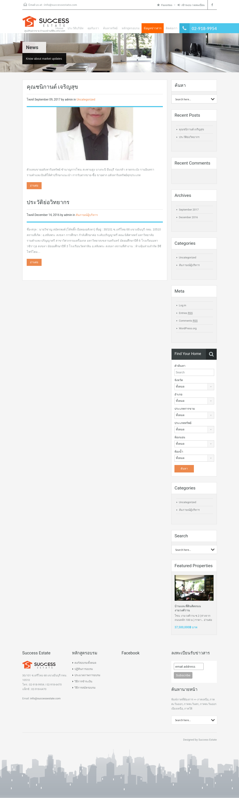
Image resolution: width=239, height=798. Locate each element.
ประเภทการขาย (184, 408)
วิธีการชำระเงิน (83, 681)
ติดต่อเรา (171, 28)
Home (59, 28)
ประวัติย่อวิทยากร (48, 202)
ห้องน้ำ (178, 451)
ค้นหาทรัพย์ (110, 28)
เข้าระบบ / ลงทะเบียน (191, 5)
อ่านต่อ (34, 185)
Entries (186, 313)
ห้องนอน (179, 437)
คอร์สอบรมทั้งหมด (85, 662)
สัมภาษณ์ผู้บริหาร (87, 215)
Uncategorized (86, 99)
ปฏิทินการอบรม (83, 669)
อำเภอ (178, 394)
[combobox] (194, 386)
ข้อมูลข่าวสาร (153, 28)
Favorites (164, 5)
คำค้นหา (179, 365)
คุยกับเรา (93, 28)
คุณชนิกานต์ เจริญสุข (52, 87)
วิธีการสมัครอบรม (85, 687)
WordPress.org (188, 328)
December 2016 (188, 217)
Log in (182, 305)
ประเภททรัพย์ (182, 423)
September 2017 (189, 209)
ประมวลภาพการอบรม (87, 675)
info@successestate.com (60, 4)
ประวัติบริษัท (75, 28)
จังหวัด (178, 380)
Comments (188, 320)
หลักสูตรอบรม (130, 28)
